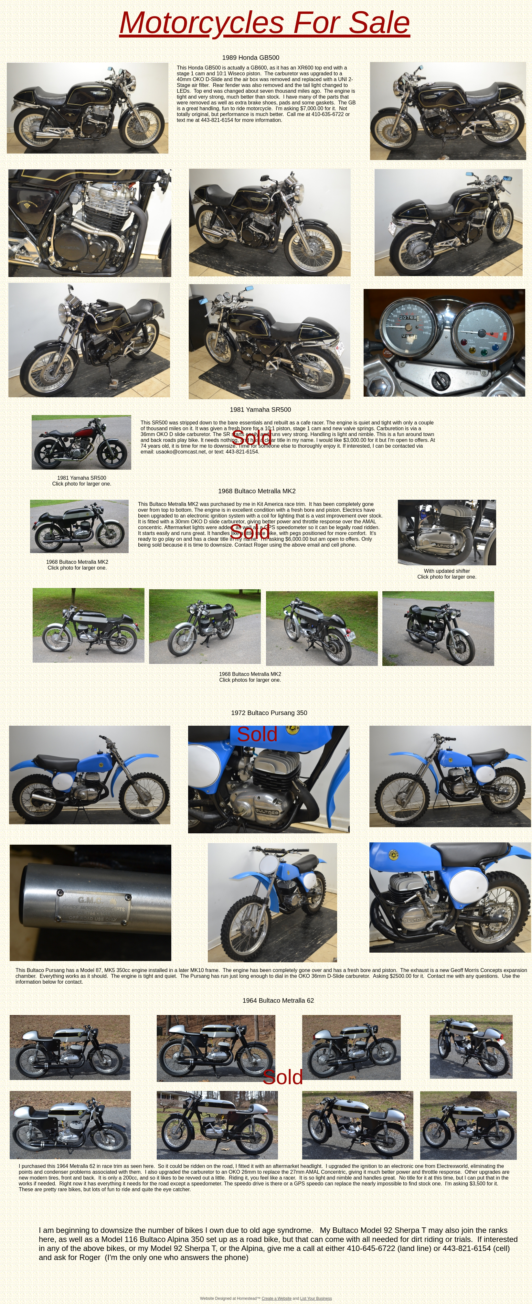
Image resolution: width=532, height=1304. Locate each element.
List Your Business (316, 1298)
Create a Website (277, 1298)
